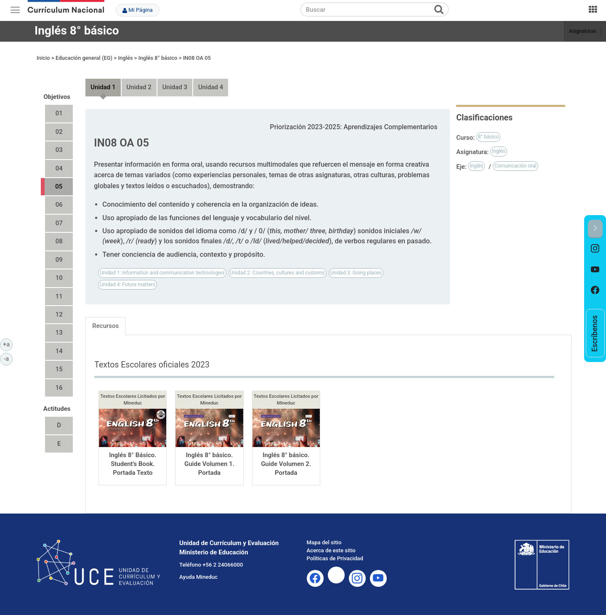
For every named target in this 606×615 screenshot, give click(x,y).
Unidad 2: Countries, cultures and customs (277, 273)
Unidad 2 (139, 87)
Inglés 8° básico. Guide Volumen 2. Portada (286, 464)
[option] (595, 248)
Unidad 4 (210, 87)
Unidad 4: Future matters (127, 285)
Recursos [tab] (105, 326)
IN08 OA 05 (197, 58)
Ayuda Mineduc (198, 577)
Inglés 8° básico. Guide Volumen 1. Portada (209, 464)
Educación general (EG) (84, 58)
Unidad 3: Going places (356, 273)
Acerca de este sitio (331, 550)
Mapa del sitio (324, 542)
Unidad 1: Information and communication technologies (162, 273)
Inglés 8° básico (77, 30)
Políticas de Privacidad (335, 558)
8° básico (488, 137)
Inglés (125, 58)
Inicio (43, 58)
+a (8, 344)
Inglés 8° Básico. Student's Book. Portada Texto (133, 464)
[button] (595, 229)
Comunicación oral (515, 166)
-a (8, 358)
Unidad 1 (102, 87)
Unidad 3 (174, 87)
